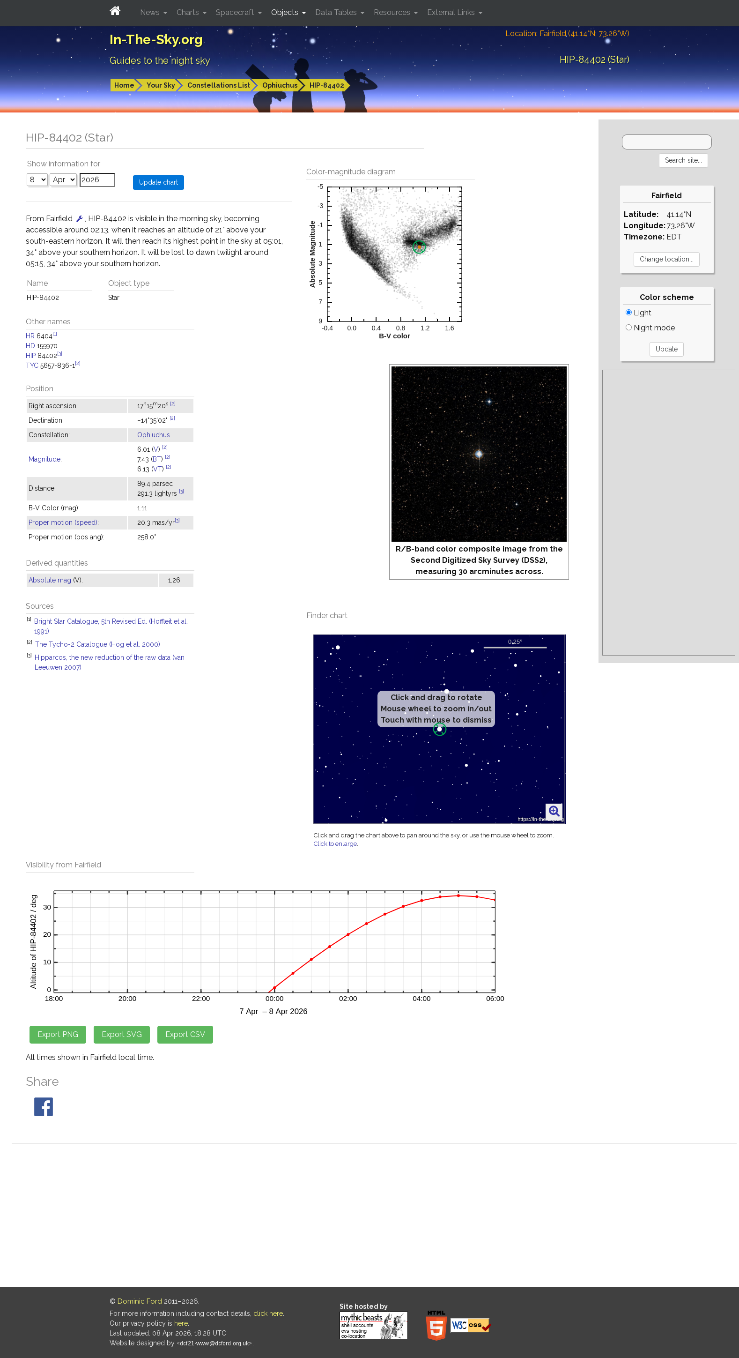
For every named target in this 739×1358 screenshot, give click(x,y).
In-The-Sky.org (156, 39)
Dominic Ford (140, 1301)
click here (268, 1313)
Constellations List (218, 85)
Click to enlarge (335, 843)
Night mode (650, 327)
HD (30, 346)
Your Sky (161, 85)
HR (30, 336)
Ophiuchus (279, 85)
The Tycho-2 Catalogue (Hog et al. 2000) (97, 644)
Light (638, 312)
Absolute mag (50, 580)
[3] (59, 353)
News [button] (151, 12)
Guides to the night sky (160, 60)
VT (157, 469)
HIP (31, 355)
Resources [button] (393, 12)
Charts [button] (189, 12)
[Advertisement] (668, 512)
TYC (32, 365)
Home (124, 85)
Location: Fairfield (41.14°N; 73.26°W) (567, 33)
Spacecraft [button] (236, 12)
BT (157, 459)
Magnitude (44, 459)
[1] (54, 333)
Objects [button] (285, 12)
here (181, 1323)
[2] (78, 363)
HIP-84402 (327, 85)
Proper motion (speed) (63, 522)
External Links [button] (452, 12)
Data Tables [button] (337, 12)
